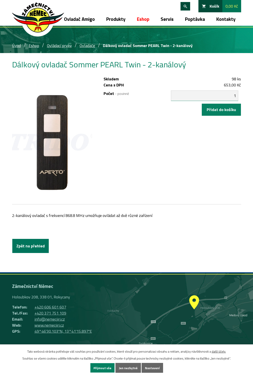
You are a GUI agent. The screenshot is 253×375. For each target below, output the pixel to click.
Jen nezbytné (128, 368)
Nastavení (152, 368)
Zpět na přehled (30, 246)
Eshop (143, 19)
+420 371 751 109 (50, 313)
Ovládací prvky (59, 46)
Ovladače (87, 46)
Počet (116, 93)
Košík (214, 6)
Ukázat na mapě (193, 314)
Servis (167, 19)
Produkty (115, 19)
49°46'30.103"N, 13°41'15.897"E (63, 331)
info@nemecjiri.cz (49, 319)
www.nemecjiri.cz (49, 325)
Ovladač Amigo (79, 19)
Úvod (16, 46)
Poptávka (195, 19)
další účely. (219, 351)
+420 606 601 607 (50, 307)
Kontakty (226, 19)
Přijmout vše (102, 368)
